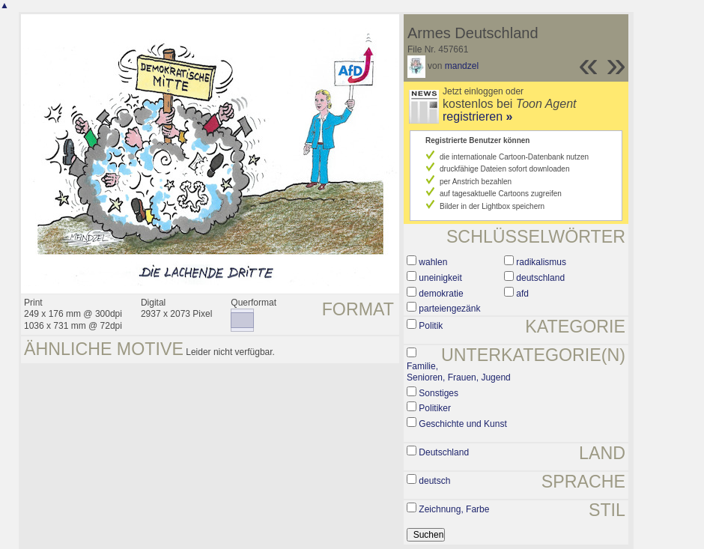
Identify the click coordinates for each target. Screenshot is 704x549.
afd (522, 293)
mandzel (462, 66)
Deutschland (444, 452)
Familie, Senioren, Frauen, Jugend (459, 372)
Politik (431, 326)
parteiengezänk (449, 308)
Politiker (435, 408)
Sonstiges (438, 393)
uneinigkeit (440, 278)
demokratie (441, 293)
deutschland (540, 278)
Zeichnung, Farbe (454, 509)
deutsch (434, 481)
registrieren (477, 116)
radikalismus (541, 262)
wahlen (433, 262)
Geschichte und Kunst (462, 424)
